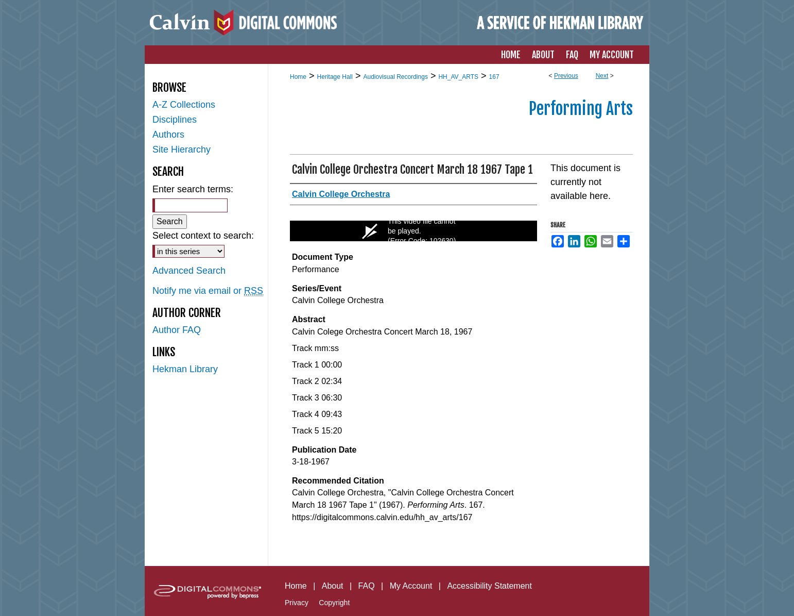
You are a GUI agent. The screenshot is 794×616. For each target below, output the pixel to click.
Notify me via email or (207, 291)
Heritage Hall (335, 76)
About (332, 585)
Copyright (334, 602)
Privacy (296, 602)
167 (494, 76)
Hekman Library (185, 369)
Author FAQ (176, 330)
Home (298, 76)
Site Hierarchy (181, 149)
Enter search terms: (192, 189)
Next (602, 75)
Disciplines (174, 119)
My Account (411, 585)
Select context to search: (203, 235)
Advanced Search (189, 270)
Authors (168, 134)
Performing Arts (581, 108)
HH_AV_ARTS (458, 76)
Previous (566, 75)
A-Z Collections (183, 104)
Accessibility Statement (489, 585)
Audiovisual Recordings (395, 76)
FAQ (366, 585)
